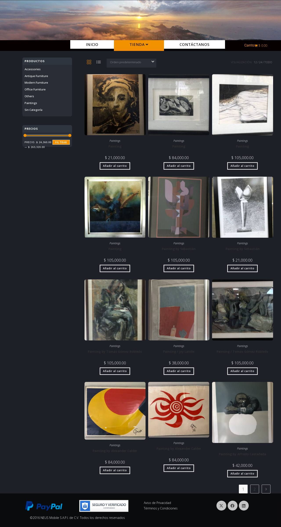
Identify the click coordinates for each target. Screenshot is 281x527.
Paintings (115, 141)
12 (255, 62)
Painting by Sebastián (179, 249)
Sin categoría (33, 110)
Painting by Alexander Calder (115, 451)
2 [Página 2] (255, 489)
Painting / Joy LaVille (179, 351)
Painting (114, 146)
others (29, 96)
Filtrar (61, 142)
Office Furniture (35, 89)
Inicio (92, 44)
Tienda (139, 44)
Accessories (33, 69)
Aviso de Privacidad (157, 503)
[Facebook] (233, 506)
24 (260, 62)
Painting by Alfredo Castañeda (242, 454)
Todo (268, 62)
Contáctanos (194, 44)
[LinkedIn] (244, 506)
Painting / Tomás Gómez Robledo (242, 351)
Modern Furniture (36, 83)
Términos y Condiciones (161, 508)
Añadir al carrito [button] (115, 166)
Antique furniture (36, 76)
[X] (221, 506)
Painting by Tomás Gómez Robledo (115, 351)
